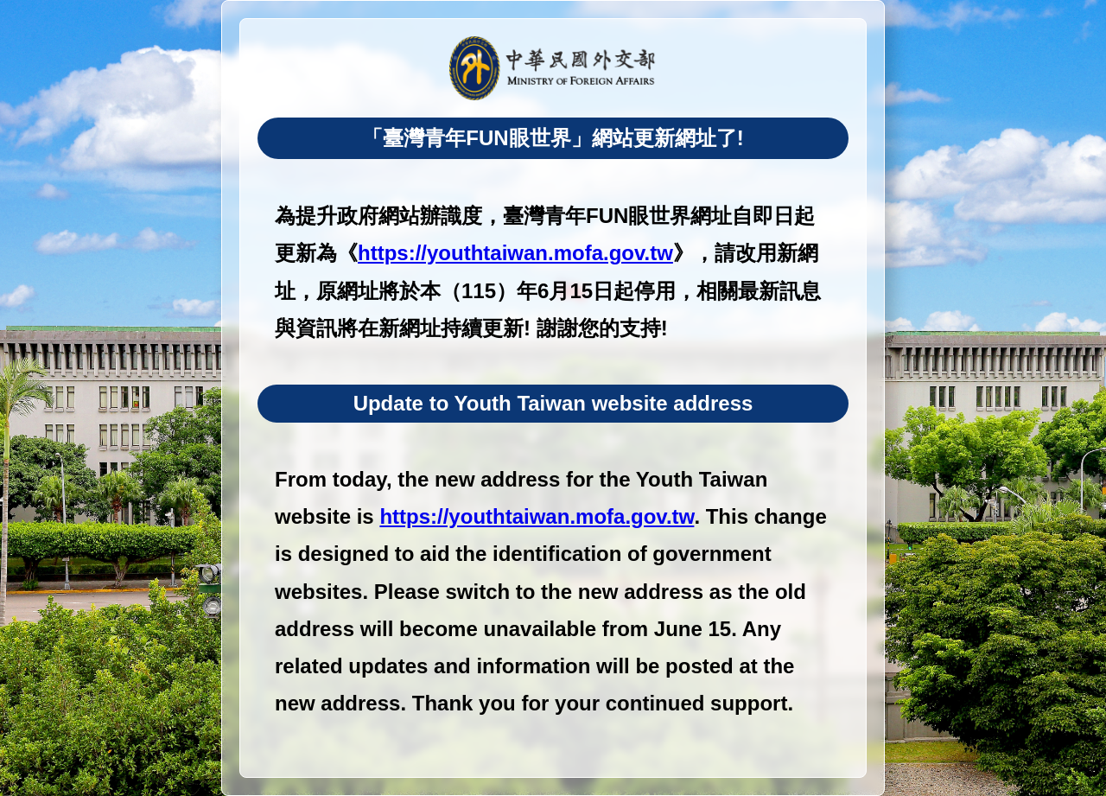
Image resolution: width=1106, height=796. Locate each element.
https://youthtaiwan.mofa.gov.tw (515, 252)
